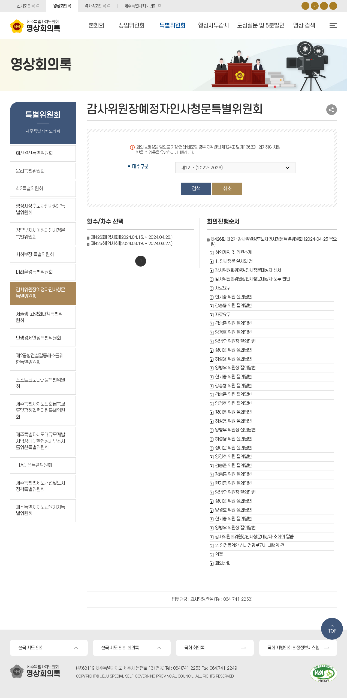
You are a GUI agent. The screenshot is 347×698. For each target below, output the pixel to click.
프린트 (333, 6)
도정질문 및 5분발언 (260, 25)
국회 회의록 (194, 647)
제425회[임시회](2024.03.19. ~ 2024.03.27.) (131, 243)
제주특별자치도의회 (140, 6)
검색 (196, 188)
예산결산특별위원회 (34, 153)
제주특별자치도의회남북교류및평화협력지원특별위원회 (40, 410)
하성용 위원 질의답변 (233, 359)
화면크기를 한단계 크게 (305, 6)
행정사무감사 (213, 25)
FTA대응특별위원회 (34, 465)
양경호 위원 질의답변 (233, 332)
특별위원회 (172, 25)
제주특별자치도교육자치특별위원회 (40, 510)
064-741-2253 (237, 599)
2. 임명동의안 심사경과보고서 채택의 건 (249, 545)
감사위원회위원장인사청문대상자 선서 (248, 270)
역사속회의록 (95, 6)
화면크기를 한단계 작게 (324, 6)
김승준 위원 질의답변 (233, 323)
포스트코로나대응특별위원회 (40, 383)
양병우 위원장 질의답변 (235, 341)
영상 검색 (304, 25)
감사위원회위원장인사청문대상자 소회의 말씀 (254, 536)
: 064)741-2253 (185, 668)
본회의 (96, 25)
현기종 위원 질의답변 (233, 297)
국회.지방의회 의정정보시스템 (293, 647)
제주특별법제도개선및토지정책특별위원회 (40, 486)
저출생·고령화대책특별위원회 (39, 317)
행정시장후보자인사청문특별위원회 (40, 209)
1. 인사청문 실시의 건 (233, 261)
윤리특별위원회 (30, 171)
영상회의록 (62, 6)
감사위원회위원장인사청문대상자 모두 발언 (252, 279)
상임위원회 (131, 25)
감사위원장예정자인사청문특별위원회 (40, 293)
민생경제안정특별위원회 (38, 338)
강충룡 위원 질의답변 (233, 305)
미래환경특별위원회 (34, 272)
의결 (219, 554)
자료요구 (222, 288)
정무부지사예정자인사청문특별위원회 (40, 234)
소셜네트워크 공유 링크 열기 (331, 109)
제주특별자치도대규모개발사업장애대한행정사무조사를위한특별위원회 (40, 441)
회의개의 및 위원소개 (233, 252)
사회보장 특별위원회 (35, 254)
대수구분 (140, 166)
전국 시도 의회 (30, 647)
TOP (332, 631)
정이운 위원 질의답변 (233, 350)
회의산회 (222, 563)
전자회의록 (26, 6)
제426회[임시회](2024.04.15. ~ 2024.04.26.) (131, 237)
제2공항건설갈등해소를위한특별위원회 (39, 359)
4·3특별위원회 (29, 188)
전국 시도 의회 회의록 (120, 647)
